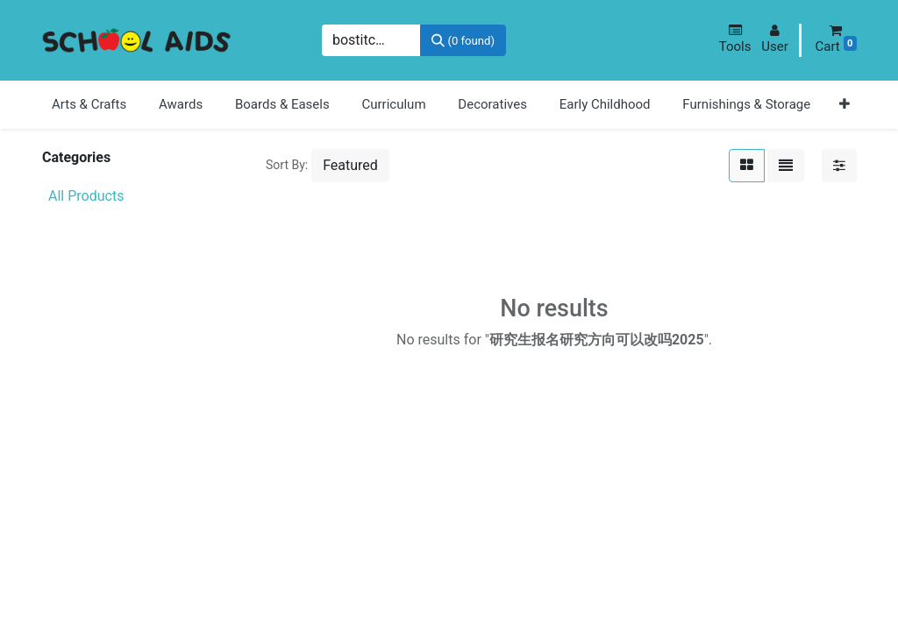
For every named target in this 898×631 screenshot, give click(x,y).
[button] (735, 39)
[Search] (463, 41)
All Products (86, 196)
